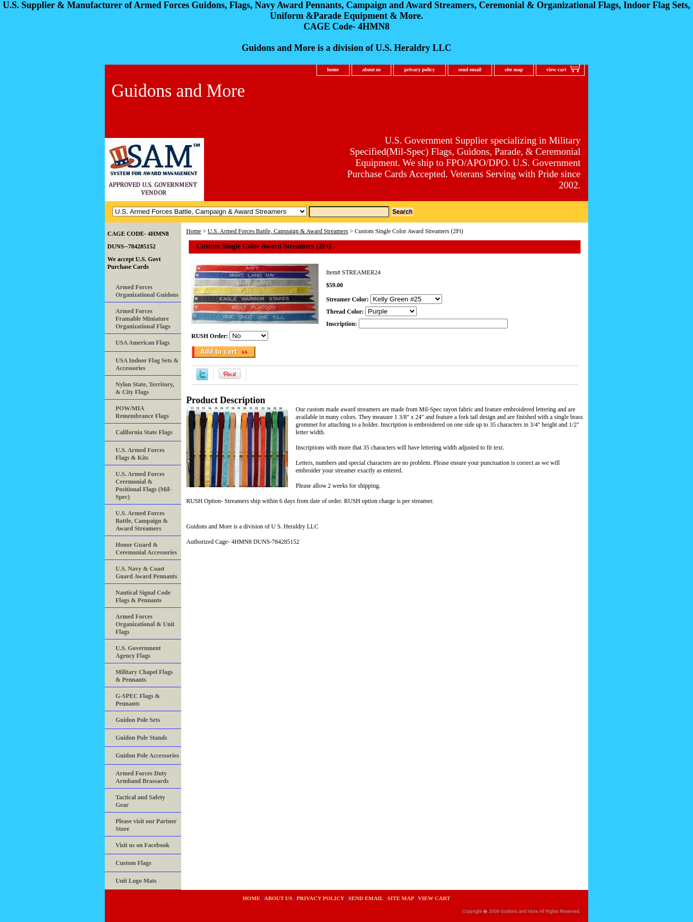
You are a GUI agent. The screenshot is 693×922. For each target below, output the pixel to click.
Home (193, 231)
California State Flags (143, 432)
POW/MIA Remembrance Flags (142, 412)
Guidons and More (178, 91)
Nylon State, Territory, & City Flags (144, 388)
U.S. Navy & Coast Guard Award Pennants (146, 572)
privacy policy (419, 69)
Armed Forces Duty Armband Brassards (141, 777)
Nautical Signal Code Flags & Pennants (142, 596)
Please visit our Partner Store (146, 825)
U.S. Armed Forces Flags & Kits (139, 453)
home (333, 69)
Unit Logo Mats (136, 880)
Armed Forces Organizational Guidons (147, 291)
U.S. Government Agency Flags (138, 652)
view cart (556, 69)
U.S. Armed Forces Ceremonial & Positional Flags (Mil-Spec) (143, 485)
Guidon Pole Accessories (147, 755)
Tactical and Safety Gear (140, 801)
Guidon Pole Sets (137, 719)
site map (514, 69)
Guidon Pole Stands (141, 737)
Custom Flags (133, 863)
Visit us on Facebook (142, 845)
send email (469, 69)
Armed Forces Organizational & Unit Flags (145, 624)
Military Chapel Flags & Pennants (144, 675)
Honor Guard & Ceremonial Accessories (146, 548)
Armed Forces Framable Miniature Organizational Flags (142, 319)
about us (371, 69)
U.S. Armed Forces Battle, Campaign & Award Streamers (278, 231)
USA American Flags (142, 342)
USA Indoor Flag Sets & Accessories (147, 364)
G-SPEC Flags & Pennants (137, 699)
